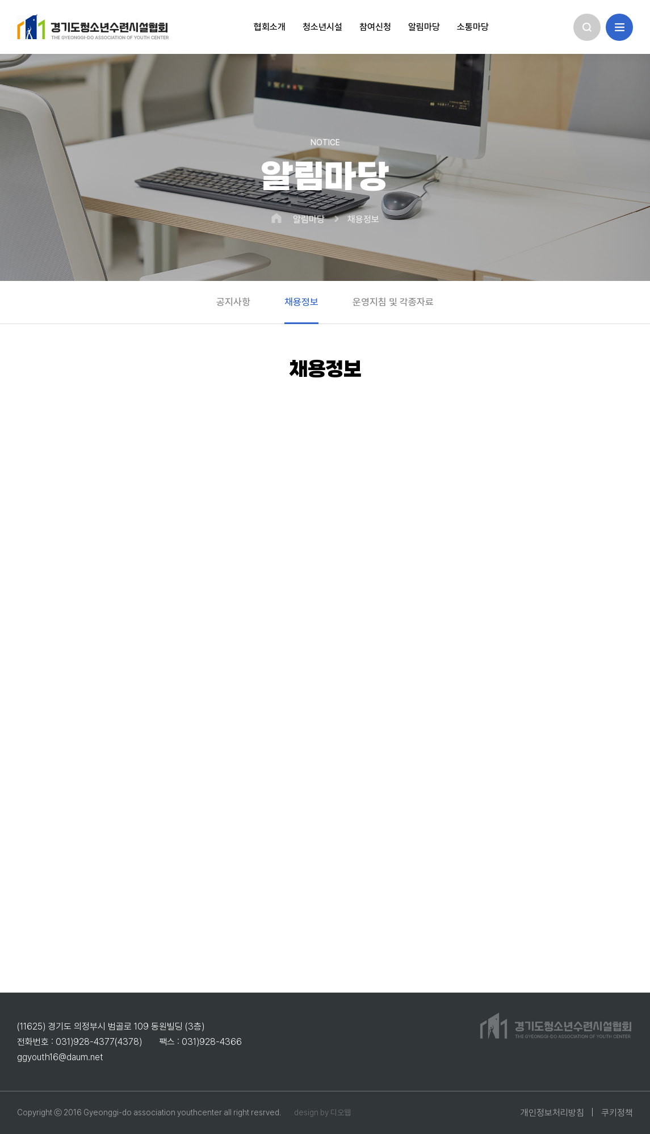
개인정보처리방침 (552, 1112)
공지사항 (233, 302)
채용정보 (363, 219)
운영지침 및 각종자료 (393, 302)
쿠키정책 (617, 1112)
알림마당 (309, 219)
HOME (276, 218)
